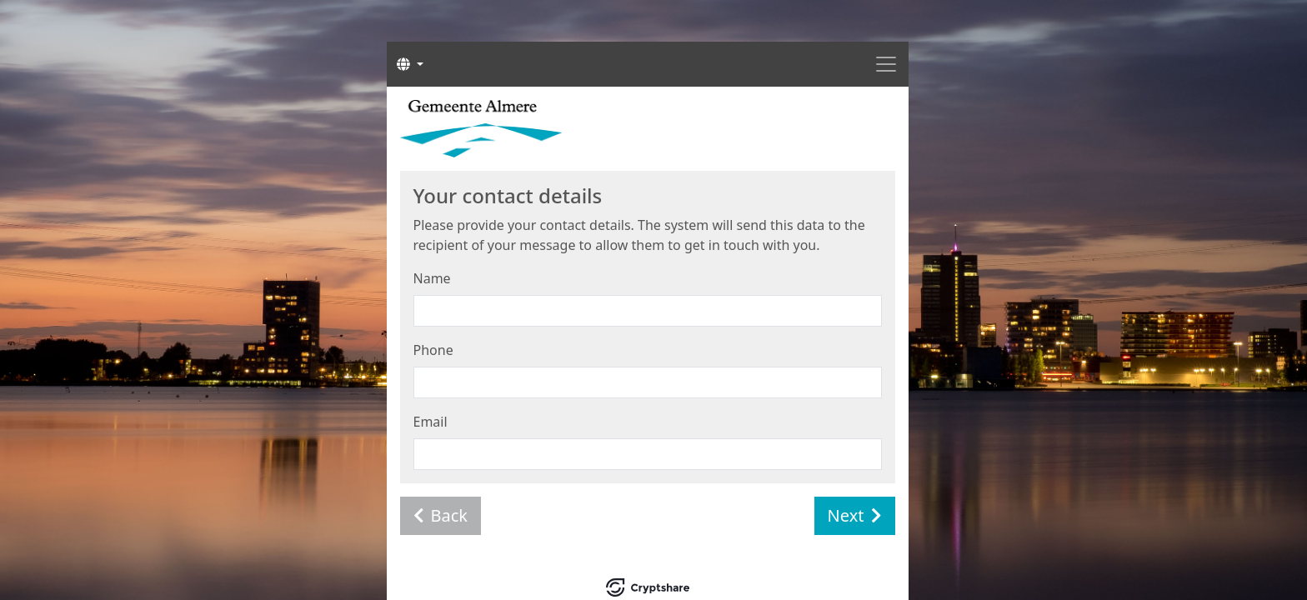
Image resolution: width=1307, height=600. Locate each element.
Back (440, 515)
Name (432, 278)
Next (855, 515)
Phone (433, 350)
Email (430, 421)
